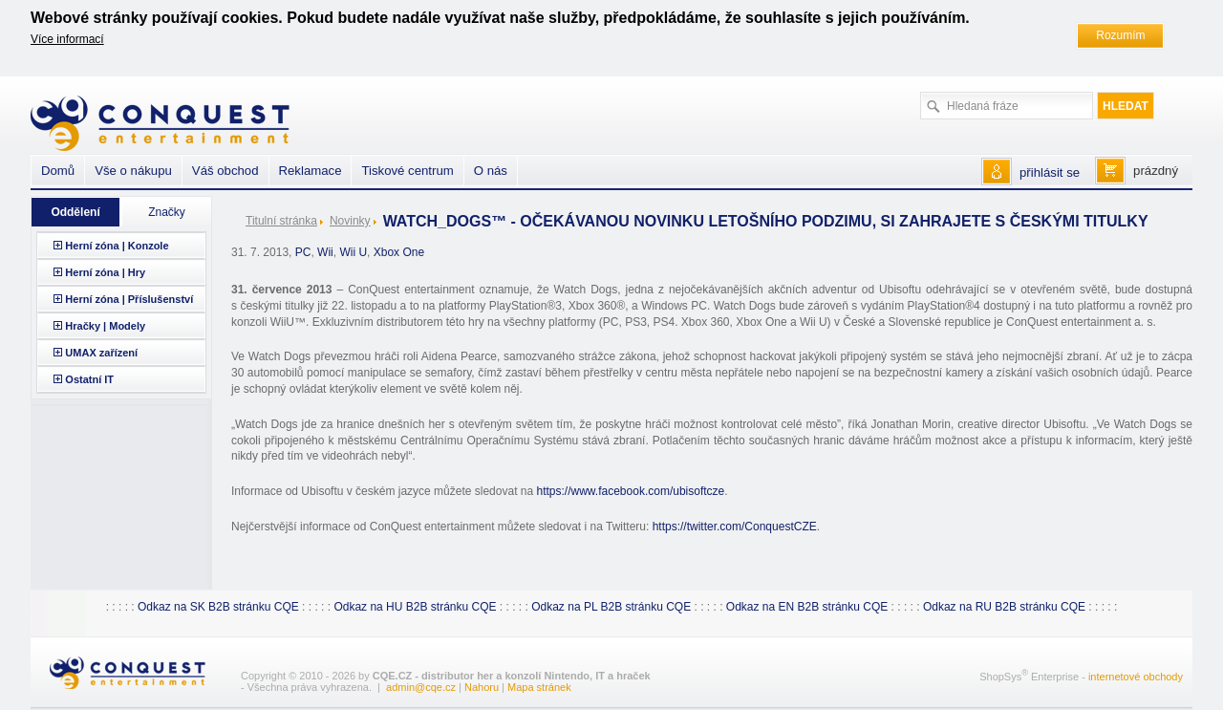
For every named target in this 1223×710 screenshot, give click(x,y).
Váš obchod (225, 170)
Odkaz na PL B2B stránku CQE (611, 606)
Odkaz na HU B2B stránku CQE (414, 606)
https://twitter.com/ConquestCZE (735, 526)
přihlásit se (1049, 172)
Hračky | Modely (105, 326)
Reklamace (310, 170)
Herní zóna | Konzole (116, 245)
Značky (166, 212)
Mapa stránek (539, 687)
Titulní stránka (281, 220)
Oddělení (75, 212)
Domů (58, 170)
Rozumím (1120, 35)
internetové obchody (1135, 675)
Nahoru (481, 687)
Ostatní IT (89, 379)
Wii (325, 252)
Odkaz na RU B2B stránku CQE (1004, 606)
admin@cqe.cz (421, 687)
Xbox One (399, 252)
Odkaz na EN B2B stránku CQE (807, 606)
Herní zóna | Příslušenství (129, 299)
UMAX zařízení (101, 352)
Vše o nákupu (133, 170)
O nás (490, 170)
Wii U (353, 252)
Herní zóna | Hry (105, 272)
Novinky (350, 220)
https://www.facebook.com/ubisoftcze (630, 491)
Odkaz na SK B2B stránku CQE (218, 606)
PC (303, 252)
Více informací (67, 39)
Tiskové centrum (407, 170)
